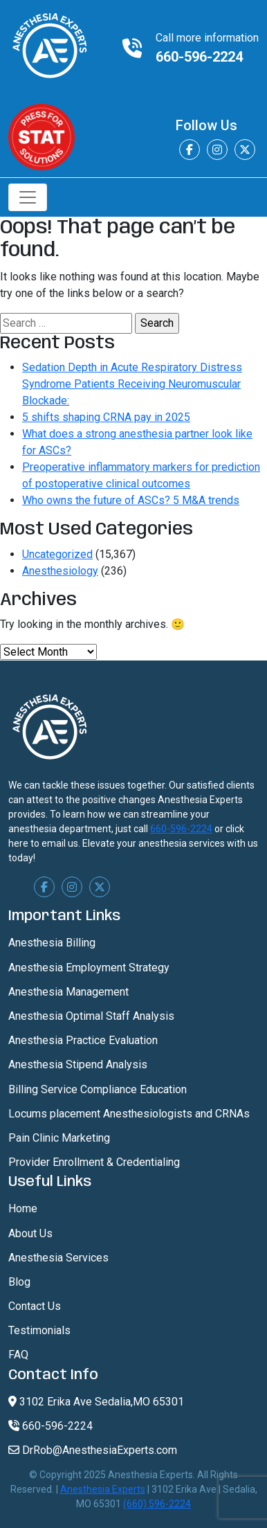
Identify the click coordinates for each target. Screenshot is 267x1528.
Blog (19, 1281)
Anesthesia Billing (51, 942)
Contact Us (34, 1306)
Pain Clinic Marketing (59, 1137)
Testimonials (39, 1330)
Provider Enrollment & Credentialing (94, 1162)
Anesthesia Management (68, 991)
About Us (30, 1233)
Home (22, 1208)
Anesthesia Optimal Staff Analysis (91, 1016)
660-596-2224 (199, 56)
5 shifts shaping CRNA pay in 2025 (106, 417)
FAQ (18, 1354)
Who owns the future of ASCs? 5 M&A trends (130, 500)
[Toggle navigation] (27, 197)
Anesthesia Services (58, 1257)
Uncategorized (57, 554)
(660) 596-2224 (157, 1503)
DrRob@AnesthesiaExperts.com (92, 1450)
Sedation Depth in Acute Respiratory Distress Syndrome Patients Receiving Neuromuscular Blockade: (132, 384)
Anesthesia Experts (102, 1489)
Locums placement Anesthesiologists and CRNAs (129, 1113)
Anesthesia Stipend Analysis (77, 1064)
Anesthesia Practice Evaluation (83, 1040)
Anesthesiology (60, 570)
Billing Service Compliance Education (97, 1089)
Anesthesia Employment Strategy (88, 967)
